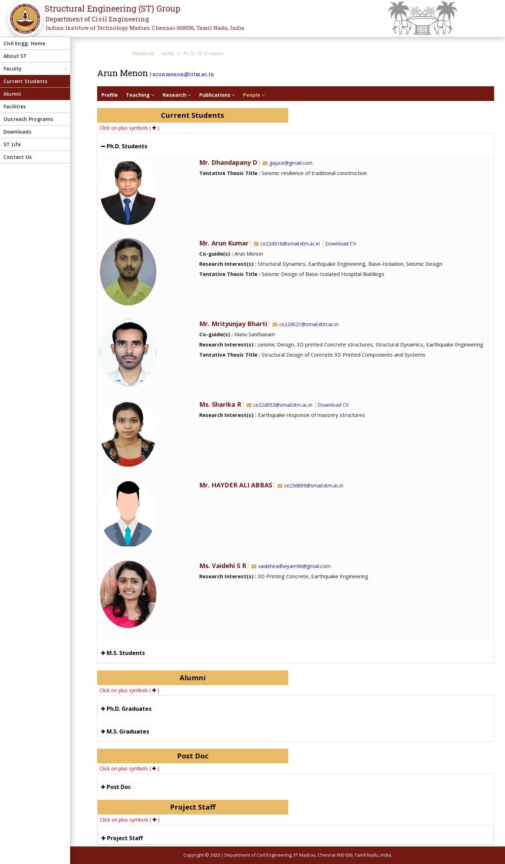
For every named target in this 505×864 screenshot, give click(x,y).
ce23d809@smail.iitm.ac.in (309, 485)
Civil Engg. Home (24, 43)
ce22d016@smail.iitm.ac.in (286, 243)
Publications (217, 95)
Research (177, 95)
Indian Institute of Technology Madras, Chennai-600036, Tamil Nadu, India (145, 27)
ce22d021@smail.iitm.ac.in (304, 324)
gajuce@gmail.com (286, 163)
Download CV (340, 243)
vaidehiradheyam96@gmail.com (290, 566)
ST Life (12, 144)
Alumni (12, 93)
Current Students (25, 81)
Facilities (15, 106)
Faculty (13, 68)
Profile (109, 95)
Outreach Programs (28, 119)
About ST (15, 56)
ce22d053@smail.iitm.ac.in (278, 404)
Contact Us (18, 157)
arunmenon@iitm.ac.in (183, 73)
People (254, 95)
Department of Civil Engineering (97, 19)
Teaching (140, 95)
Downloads (17, 131)
